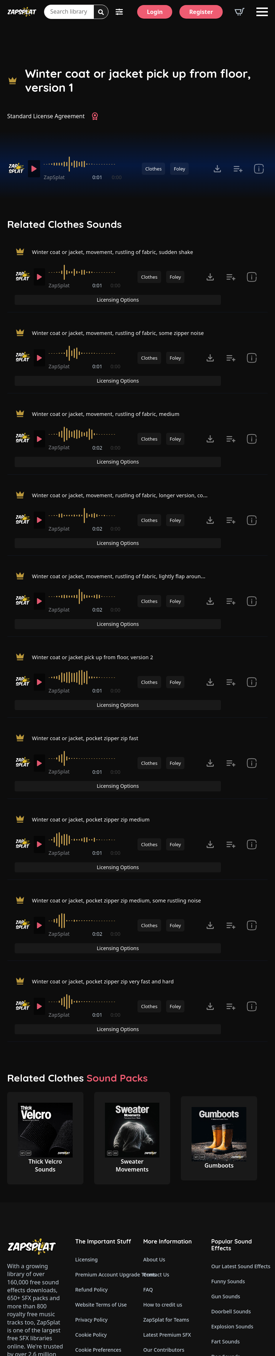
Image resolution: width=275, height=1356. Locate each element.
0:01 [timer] (98, 177)
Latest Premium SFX (167, 1206)
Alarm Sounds (228, 1258)
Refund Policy (91, 1161)
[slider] (84, 164)
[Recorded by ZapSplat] (16, 168)
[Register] (201, 12)
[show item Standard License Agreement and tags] (258, 168)
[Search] (101, 12)
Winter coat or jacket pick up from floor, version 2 (99, 594)
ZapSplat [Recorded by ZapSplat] (57, 177)
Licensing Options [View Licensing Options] (237, 254)
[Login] (154, 12)
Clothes (153, 169)
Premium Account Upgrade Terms (103, 1145)
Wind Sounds (226, 1303)
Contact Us (156, 1145)
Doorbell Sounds (231, 1182)
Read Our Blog (160, 1251)
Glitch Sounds (227, 1273)
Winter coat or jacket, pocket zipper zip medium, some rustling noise (126, 799)
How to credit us (162, 1176)
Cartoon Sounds (230, 1288)
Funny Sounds (228, 1152)
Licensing (86, 1130)
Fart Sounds (225, 1212)
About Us (154, 1130)
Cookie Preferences (98, 1221)
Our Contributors (163, 1221)
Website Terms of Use (101, 1176)
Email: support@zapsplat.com (38, 1277)
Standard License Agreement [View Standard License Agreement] (46, 116)
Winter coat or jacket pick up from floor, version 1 (138, 80)
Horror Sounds (228, 1243)
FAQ (148, 1161)
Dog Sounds (225, 1228)
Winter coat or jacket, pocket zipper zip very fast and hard (111, 867)
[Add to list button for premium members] (238, 168)
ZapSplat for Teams (166, 1191)
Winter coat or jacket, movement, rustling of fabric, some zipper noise (127, 322)
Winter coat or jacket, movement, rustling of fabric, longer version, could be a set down (151, 458)
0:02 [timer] (98, 424)
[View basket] (239, 11)
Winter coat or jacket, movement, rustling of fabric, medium (114, 390)
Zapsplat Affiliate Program (171, 1266)
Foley (179, 169)
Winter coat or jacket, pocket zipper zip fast (91, 662)
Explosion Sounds (232, 1197)
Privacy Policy (91, 1191)
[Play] (35, 168)
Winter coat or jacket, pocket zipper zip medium (97, 731)
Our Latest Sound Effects (239, 1137)
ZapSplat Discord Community (171, 1236)
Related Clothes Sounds (64, 224)
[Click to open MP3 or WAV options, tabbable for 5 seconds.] (217, 168)
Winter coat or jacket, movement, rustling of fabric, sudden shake (121, 253)
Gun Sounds (225, 1167)
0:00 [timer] (117, 177)
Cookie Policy (91, 1206)
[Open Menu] (262, 12)
